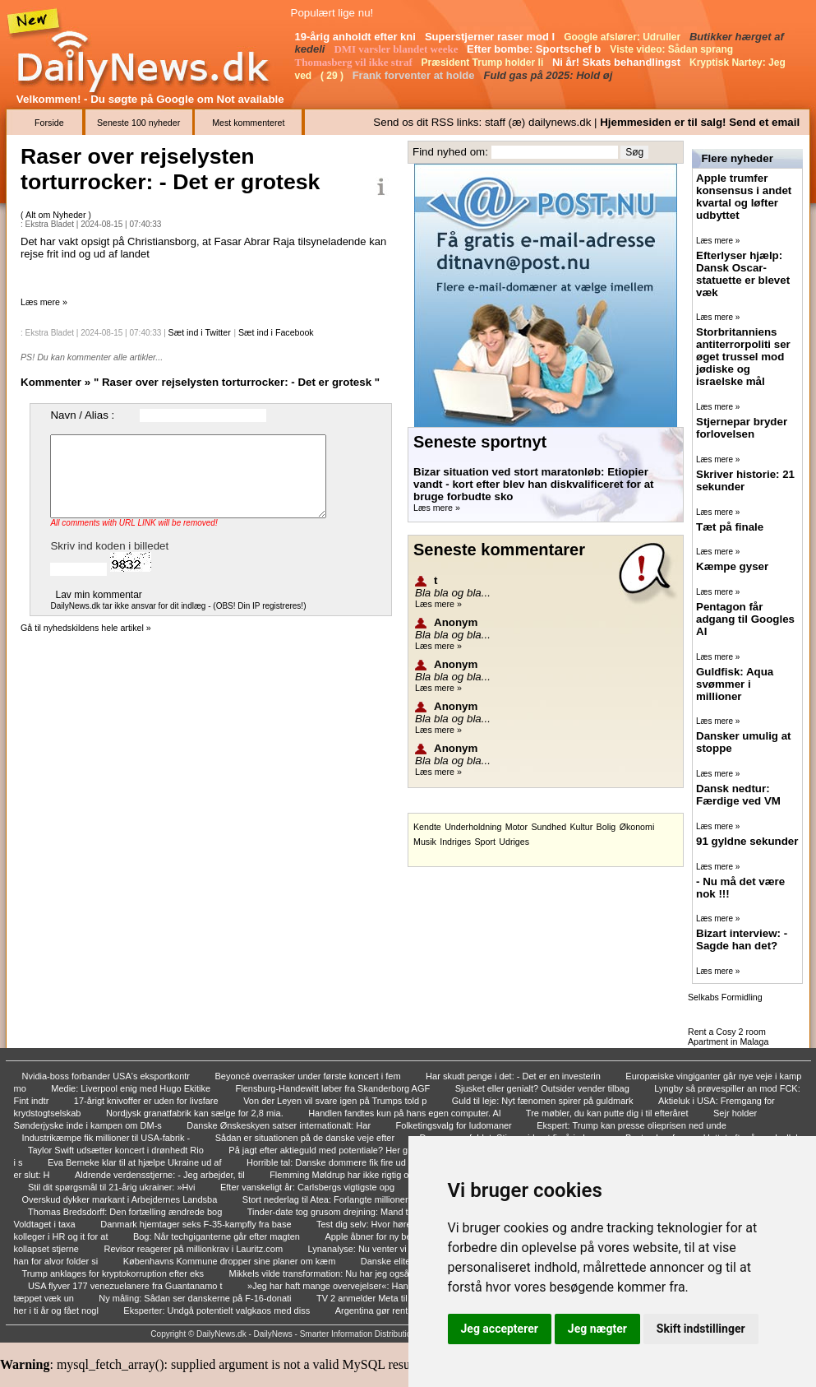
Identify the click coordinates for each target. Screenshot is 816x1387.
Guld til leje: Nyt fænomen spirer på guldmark (544, 1101)
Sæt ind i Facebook (276, 332)
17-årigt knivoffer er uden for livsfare (147, 1101)
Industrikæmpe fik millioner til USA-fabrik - (107, 1138)
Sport (484, 842)
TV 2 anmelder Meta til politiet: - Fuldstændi (405, 1298)
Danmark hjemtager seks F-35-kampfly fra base (196, 1224)
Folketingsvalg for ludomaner (455, 1125)
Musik (424, 842)
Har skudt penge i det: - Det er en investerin (514, 1076)
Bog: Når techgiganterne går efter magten (217, 1236)
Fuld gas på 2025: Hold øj (549, 75)
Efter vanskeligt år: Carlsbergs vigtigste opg (308, 1187)
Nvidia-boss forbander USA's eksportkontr (107, 1076)
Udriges (514, 842)
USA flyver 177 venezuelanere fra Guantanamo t (126, 1286)
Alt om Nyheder (56, 215)
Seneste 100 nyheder (138, 123)
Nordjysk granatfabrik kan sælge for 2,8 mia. (196, 1113)
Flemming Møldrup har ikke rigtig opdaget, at (360, 1175)
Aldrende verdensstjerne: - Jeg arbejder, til (161, 1175)
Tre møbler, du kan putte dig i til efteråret (608, 1113)
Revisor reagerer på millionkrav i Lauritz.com (194, 1249)
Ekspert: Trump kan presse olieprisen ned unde (633, 1125)
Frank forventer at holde (415, 75)
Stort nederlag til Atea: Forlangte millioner (326, 1199)
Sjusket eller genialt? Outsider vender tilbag (543, 1088)
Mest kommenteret (248, 123)
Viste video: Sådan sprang (672, 49)
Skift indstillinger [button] (701, 1328)
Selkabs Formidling (725, 997)
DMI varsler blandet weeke (397, 49)
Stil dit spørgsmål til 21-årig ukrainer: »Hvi (113, 1187)
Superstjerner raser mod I (491, 36)
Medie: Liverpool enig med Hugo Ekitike (132, 1088)
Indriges (455, 842)
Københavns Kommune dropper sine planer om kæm (231, 1261)
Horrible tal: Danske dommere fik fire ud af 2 (336, 1162)
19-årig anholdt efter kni (357, 36)
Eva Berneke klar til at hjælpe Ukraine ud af (136, 1162)
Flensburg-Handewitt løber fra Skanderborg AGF (334, 1088)
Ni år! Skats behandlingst (618, 62)
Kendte (427, 827)
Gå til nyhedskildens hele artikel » (86, 628)
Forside (49, 123)
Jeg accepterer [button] (499, 1328)
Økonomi (637, 827)
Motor (516, 827)
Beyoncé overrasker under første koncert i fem (308, 1076)
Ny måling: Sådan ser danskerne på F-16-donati (196, 1298)
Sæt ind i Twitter (199, 332)
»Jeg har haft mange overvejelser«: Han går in (341, 1286)
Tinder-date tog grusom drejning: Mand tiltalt (336, 1212)
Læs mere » (44, 302)
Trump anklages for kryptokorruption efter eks (114, 1273)
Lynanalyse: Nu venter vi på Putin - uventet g (399, 1249)
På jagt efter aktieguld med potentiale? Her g (319, 1150)
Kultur (580, 827)
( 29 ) (333, 75)
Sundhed (548, 827)
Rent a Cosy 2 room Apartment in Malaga (728, 1036)
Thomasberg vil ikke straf (355, 62)
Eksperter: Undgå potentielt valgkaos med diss (217, 1310)
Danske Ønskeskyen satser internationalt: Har (280, 1125)
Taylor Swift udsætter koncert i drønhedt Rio (117, 1150)
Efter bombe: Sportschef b (535, 49)
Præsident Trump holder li (484, 62)
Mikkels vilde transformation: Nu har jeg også (320, 1273)
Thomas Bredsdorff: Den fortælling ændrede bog (126, 1212)
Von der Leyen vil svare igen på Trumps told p (336, 1101)
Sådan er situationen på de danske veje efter (306, 1138)
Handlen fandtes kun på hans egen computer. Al (405, 1113)
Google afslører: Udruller (623, 37)
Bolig (606, 827)
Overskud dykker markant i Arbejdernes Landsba (121, 1199)
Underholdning (473, 827)
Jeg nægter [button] (597, 1328)
